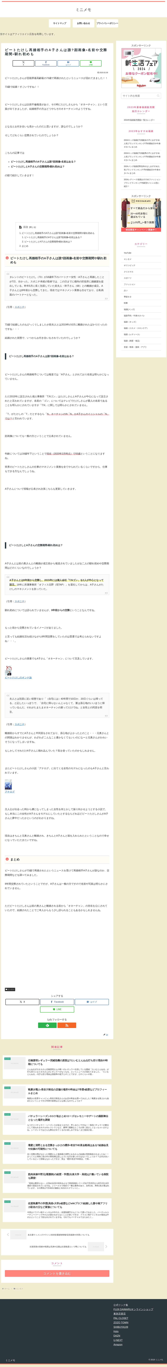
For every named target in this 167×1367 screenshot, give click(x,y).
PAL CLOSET (120, 1320)
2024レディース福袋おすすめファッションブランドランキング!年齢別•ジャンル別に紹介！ (142, 182)
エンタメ (10, 990)
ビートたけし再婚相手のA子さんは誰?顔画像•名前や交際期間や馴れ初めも (58, 233)
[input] (141, 96)
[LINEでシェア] (83, 63)
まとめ (25, 246)
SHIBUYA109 (120, 1329)
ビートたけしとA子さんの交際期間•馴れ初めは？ (48, 242)
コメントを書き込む (57, 1276)
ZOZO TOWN (120, 1325)
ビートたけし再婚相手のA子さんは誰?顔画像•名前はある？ (53, 237)
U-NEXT (118, 1342)
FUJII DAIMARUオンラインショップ (133, 1312)
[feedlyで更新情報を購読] (54, 1025)
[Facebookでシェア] (48, 63)
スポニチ (19, 307)
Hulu (115, 1334)
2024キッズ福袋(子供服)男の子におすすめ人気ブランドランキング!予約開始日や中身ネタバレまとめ (142, 156)
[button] (158, 95)
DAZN (116, 1338)
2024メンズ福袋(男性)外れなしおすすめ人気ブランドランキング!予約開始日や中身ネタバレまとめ (142, 169)
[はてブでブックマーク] (65, 63)
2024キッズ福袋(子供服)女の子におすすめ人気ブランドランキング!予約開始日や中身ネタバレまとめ (142, 143)
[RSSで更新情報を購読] (60, 1025)
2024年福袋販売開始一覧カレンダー (139, 120)
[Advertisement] (57, 201)
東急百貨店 (119, 1316)
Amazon (117, 1347)
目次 (25, 227)
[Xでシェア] (31, 63)
